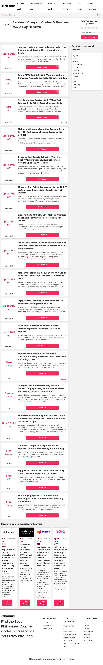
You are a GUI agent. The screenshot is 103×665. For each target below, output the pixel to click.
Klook (75, 88)
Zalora (75, 59)
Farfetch (76, 70)
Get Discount (42, 149)
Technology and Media (36, 6)
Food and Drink (20, 6)
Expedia (76, 67)
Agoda (75, 56)
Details (63, 123)
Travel (65, 646)
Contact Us (47, 626)
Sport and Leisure (69, 641)
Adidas (75, 61)
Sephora (12, 15)
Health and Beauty (67, 6)
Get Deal (42, 373)
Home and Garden (51, 6)
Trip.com (76, 76)
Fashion (66, 629)
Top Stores (80, 6)
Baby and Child (68, 626)
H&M (74, 82)
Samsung (76, 85)
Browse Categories (92, 6)
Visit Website (89, 37)
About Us (46, 623)
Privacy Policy (47, 629)
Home (4, 15)
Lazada (75, 79)
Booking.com (77, 64)
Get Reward (42, 437)
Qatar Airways (78, 73)
